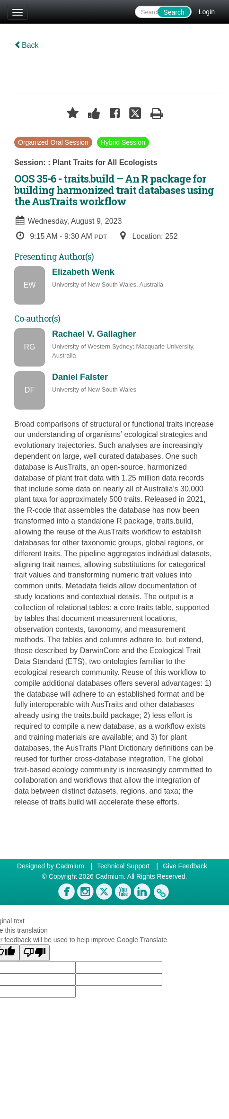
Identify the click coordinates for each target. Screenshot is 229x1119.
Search (173, 12)
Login (207, 12)
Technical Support (123, 866)
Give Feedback (185, 866)
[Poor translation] (34, 952)
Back (26, 45)
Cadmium (70, 866)
